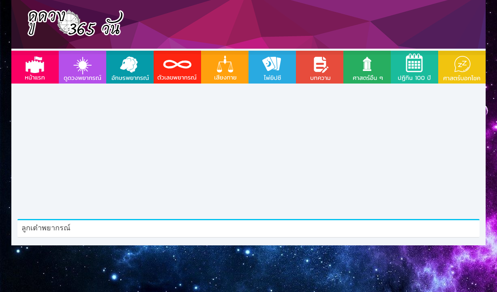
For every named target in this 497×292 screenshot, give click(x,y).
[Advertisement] (306, 22)
